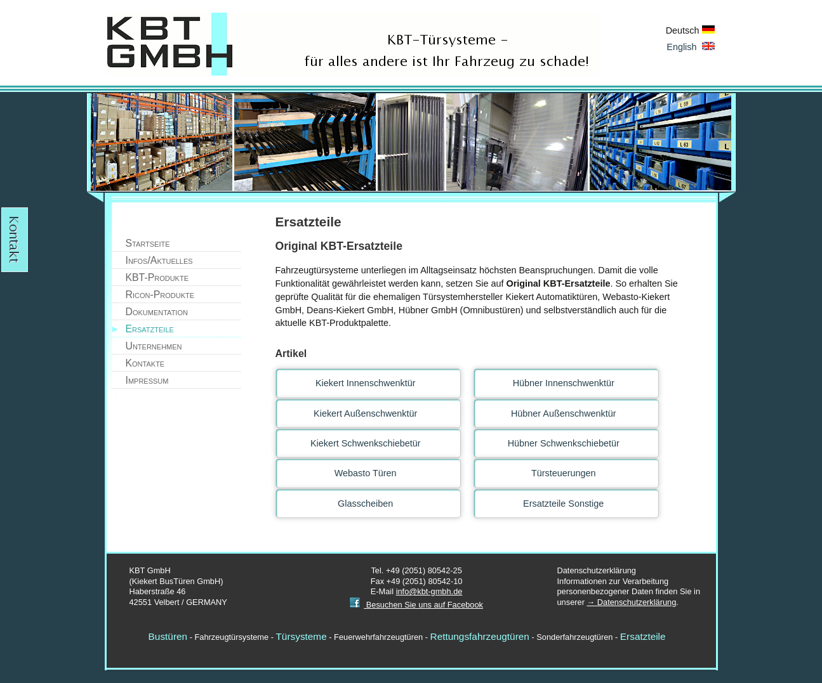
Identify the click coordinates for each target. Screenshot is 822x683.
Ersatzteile (150, 328)
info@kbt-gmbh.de (429, 591)
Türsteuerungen (563, 473)
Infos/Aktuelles (159, 260)
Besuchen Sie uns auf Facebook (416, 604)
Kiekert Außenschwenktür (365, 413)
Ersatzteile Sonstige (563, 503)
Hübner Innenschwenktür (563, 383)
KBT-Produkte (157, 277)
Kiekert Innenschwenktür (365, 383)
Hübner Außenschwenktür (563, 413)
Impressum (147, 380)
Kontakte (145, 363)
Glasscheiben (365, 503)
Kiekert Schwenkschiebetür (365, 443)
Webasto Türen (366, 473)
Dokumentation (157, 311)
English (690, 47)
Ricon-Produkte (160, 294)
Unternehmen (154, 346)
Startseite (148, 243)
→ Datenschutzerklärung (631, 602)
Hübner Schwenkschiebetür (564, 443)
